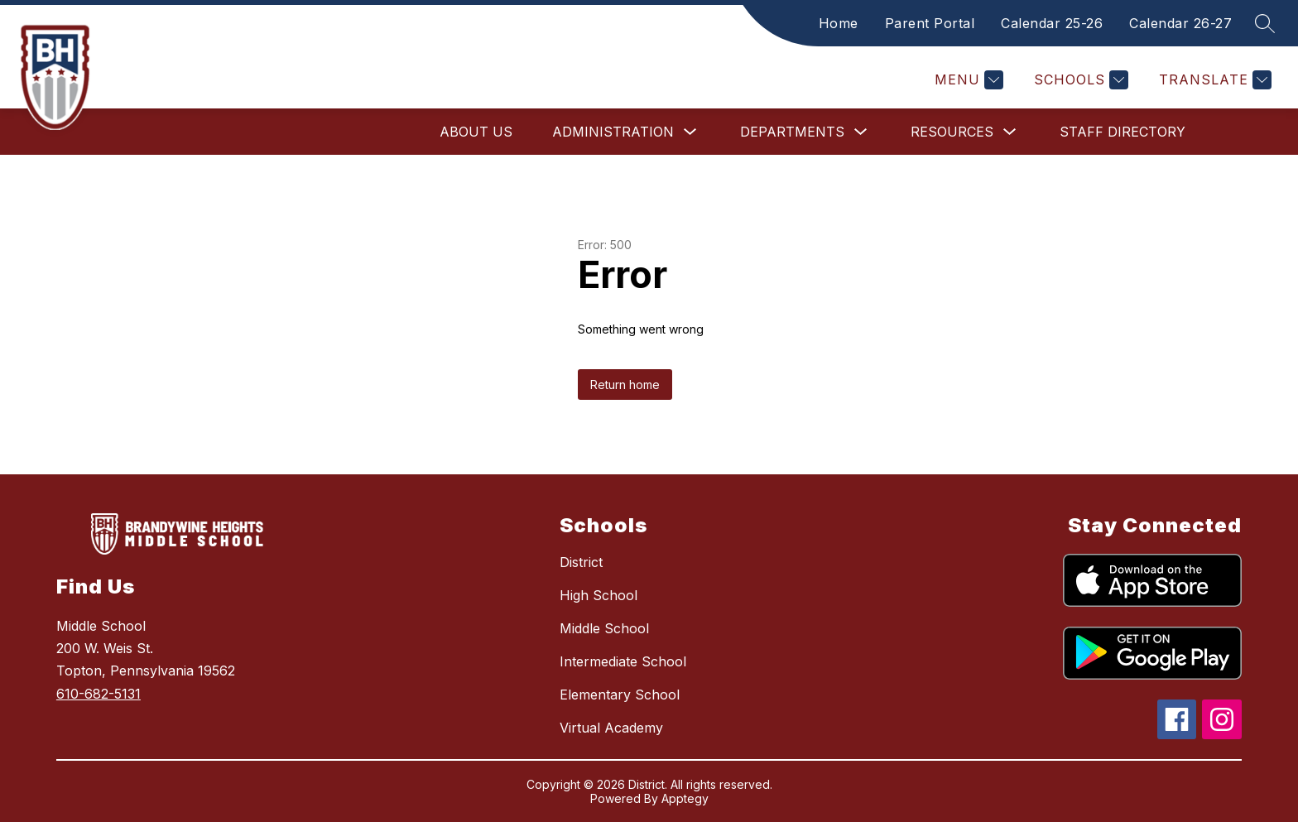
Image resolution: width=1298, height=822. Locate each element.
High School (598, 595)
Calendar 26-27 (1180, 23)
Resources (952, 131)
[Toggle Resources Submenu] (1010, 132)
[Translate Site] (1213, 80)
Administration (613, 131)
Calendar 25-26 (1052, 23)
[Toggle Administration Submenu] (690, 132)
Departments (792, 131)
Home (838, 23)
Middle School (604, 628)
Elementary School (620, 694)
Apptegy (685, 798)
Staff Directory (1122, 131)
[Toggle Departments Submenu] (861, 132)
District (581, 562)
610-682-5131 (98, 693)
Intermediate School (623, 661)
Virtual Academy (611, 727)
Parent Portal (930, 23)
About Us (476, 131)
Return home (625, 384)
